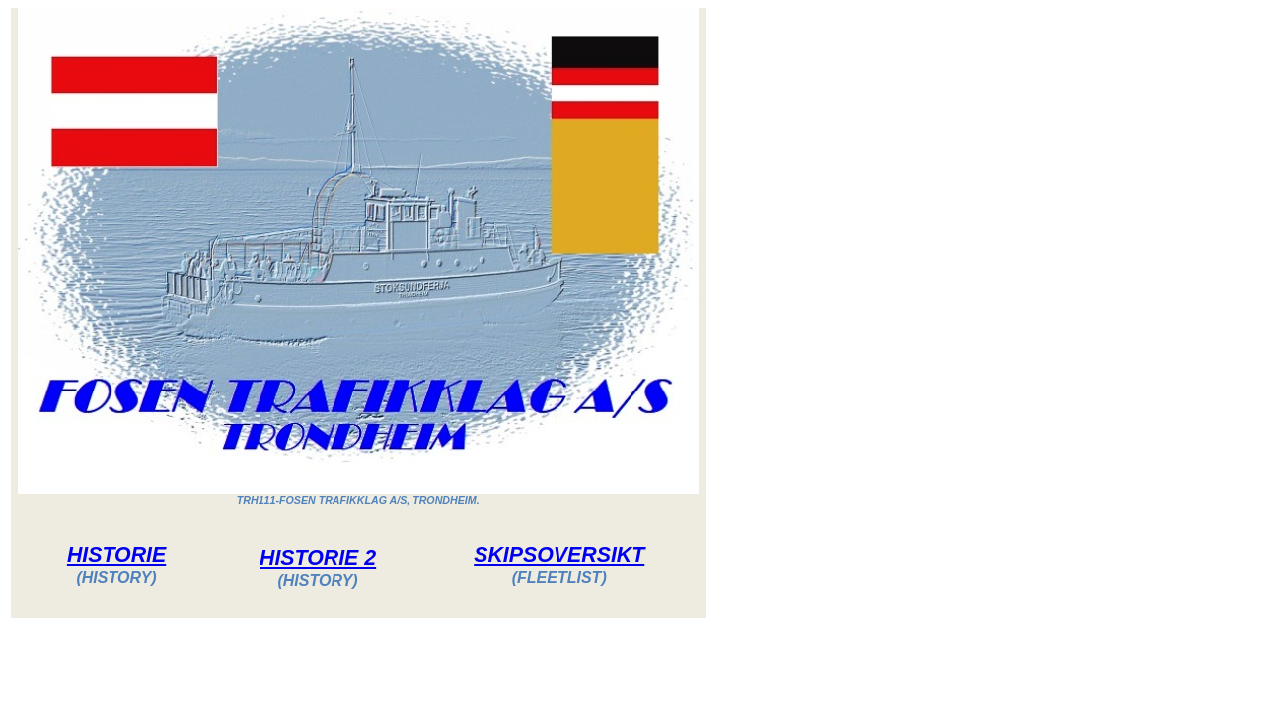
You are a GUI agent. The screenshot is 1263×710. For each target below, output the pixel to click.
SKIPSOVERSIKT (559, 555)
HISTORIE (116, 555)
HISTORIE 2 (318, 558)
